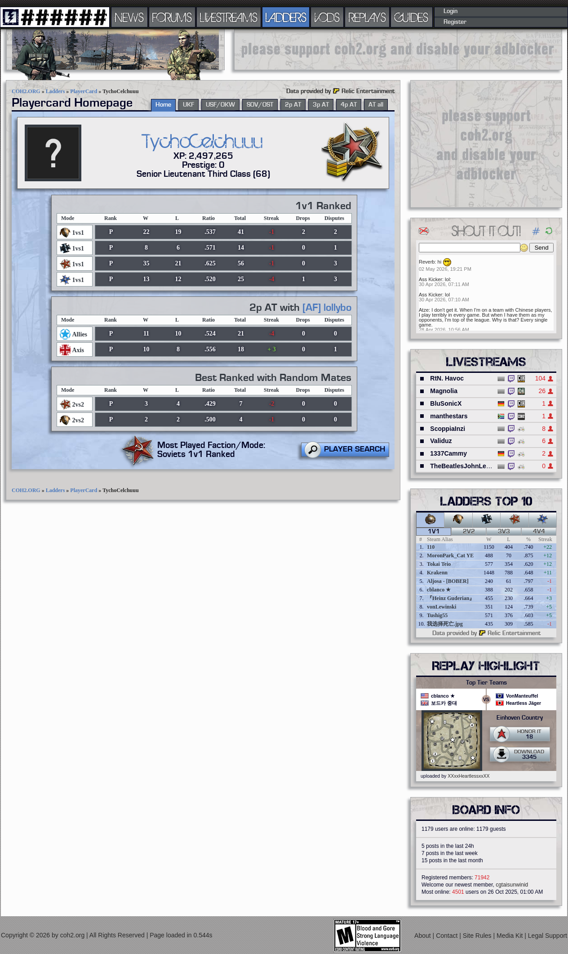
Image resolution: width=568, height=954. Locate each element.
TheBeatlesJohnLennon (465, 466)
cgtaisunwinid (512, 885)
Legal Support (547, 935)
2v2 (469, 532)
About (423, 935)
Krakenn (437, 572)
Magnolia (443, 390)
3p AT (321, 105)
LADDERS (286, 17)
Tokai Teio (439, 564)
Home (163, 105)
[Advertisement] (398, 49)
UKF (188, 105)
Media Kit (510, 935)
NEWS (129, 17)
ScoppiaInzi (447, 428)
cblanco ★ (439, 590)
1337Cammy (448, 453)
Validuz (441, 440)
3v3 (504, 532)
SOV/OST (260, 105)
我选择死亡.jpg (445, 624)
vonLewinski (441, 607)
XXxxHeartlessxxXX (468, 776)
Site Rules (478, 935)
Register (455, 22)
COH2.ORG (26, 91)
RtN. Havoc (447, 378)
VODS (327, 17)
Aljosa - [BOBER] (448, 581)
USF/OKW (220, 105)
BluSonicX (446, 403)
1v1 (434, 532)
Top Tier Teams (486, 683)
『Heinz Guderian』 (451, 598)
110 (431, 547)
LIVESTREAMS (228, 17)
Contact (447, 935)
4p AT (349, 105)
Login (450, 11)
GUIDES (411, 17)
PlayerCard (83, 91)
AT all (375, 105)
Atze (424, 310)
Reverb (427, 261)
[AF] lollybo (326, 307)
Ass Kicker (430, 279)
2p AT (293, 105)
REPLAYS (367, 17)
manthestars (448, 416)
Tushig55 (437, 615)
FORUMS (172, 17)
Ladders (55, 91)
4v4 (539, 532)
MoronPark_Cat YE (450, 555)
